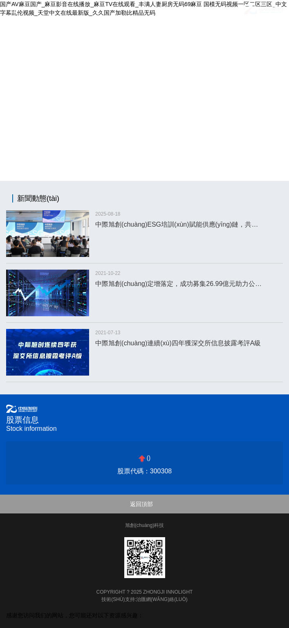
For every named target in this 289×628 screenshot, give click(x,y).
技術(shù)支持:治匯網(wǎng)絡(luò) (144, 599)
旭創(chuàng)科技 (144, 525)
